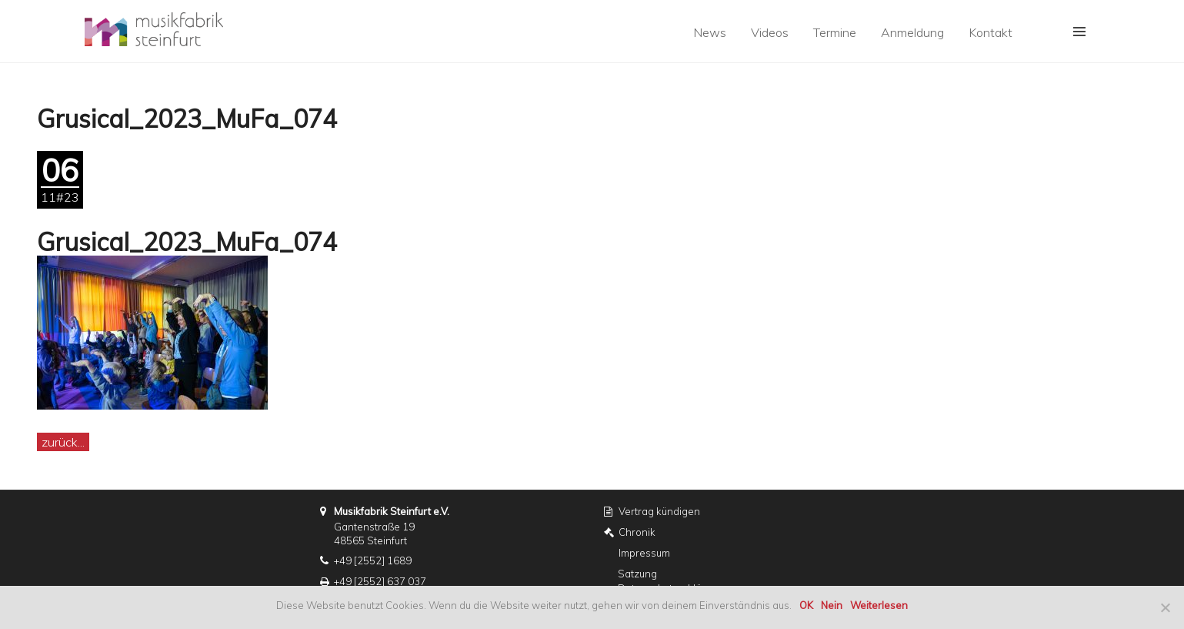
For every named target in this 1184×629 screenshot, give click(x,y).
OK (806, 605)
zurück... (63, 442)
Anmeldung (912, 32)
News (709, 32)
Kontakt (990, 32)
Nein (831, 605)
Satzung (637, 573)
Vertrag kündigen (659, 511)
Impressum (644, 553)
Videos (770, 32)
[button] (1079, 31)
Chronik (637, 532)
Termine (834, 32)
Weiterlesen (879, 605)
